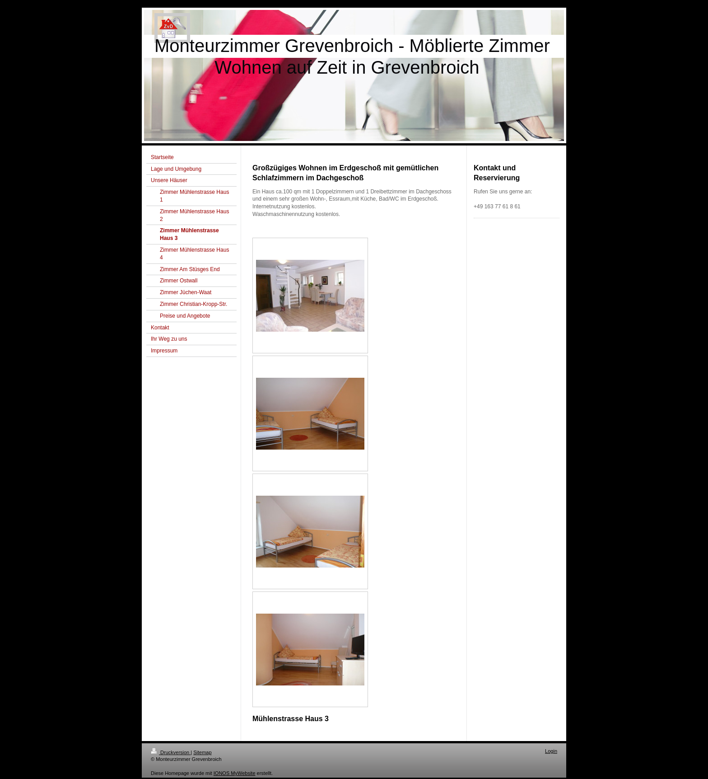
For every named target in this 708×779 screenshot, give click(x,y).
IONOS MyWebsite (235, 773)
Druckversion (171, 752)
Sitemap (202, 752)
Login (551, 751)
